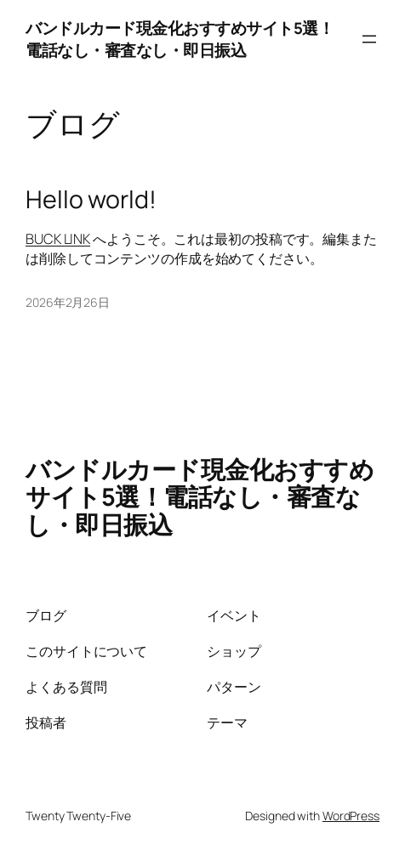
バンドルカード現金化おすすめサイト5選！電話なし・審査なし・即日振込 (180, 39)
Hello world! (91, 199)
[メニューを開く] (369, 39)
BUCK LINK (58, 239)
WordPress (350, 816)
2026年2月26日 (68, 302)
